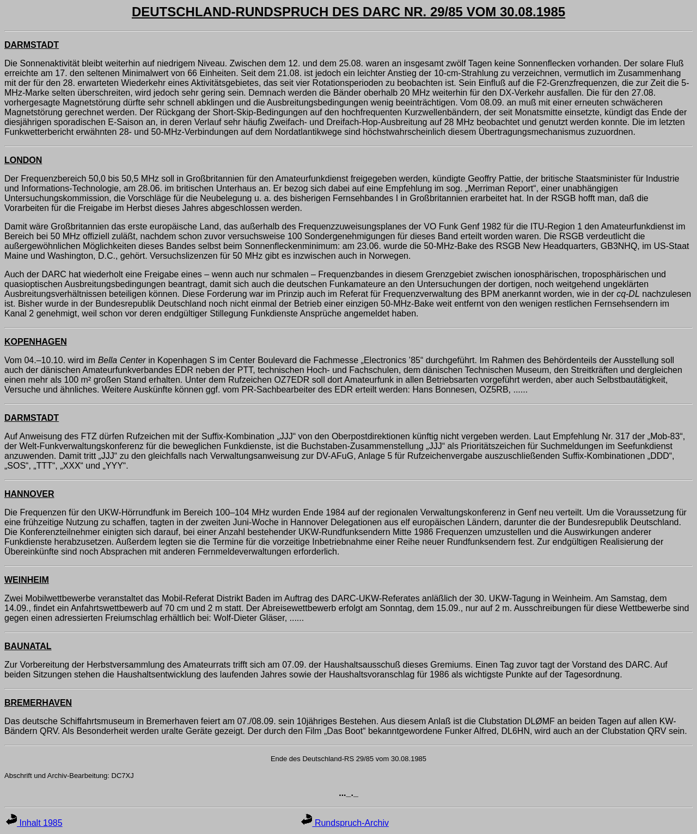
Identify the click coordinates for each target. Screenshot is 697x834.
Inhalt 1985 (34, 822)
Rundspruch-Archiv (345, 822)
